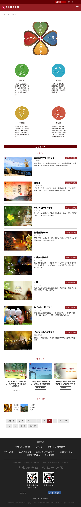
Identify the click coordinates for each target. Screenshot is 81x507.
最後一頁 (33, 426)
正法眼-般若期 (71, 233)
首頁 (5, 14)
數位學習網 (49, 455)
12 (15, 426)
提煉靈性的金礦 (41, 232)
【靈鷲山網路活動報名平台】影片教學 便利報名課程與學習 (15, 386)
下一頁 (23, 426)
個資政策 (65, 462)
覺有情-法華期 (71, 208)
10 (66, 421)
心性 (36, 282)
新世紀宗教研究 (65, 452)
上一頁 (21, 421)
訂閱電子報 (60, 2)
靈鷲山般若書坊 (33, 455)
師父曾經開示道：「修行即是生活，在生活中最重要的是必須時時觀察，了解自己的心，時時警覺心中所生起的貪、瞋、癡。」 (55, 265)
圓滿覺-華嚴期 (71, 183)
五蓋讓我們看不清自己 (44, 158)
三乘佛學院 (8, 452)
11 (9, 426)
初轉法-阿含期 (71, 158)
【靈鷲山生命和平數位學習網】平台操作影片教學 (65, 385)
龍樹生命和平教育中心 (45, 452)
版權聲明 (55, 462)
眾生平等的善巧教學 (43, 208)
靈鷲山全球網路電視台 (56, 447)
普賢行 (37, 183)
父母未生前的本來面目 (44, 332)
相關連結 (46, 462)
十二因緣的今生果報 (16, 407)
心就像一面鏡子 (41, 257)
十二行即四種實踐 (32, 407)
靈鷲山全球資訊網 (22, 447)
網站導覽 (36, 462)
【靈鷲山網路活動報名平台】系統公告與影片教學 (40, 385)
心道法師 (38, 447)
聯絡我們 (27, 462)
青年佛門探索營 (24, 452)
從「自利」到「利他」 (44, 307)
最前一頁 (11, 421)
